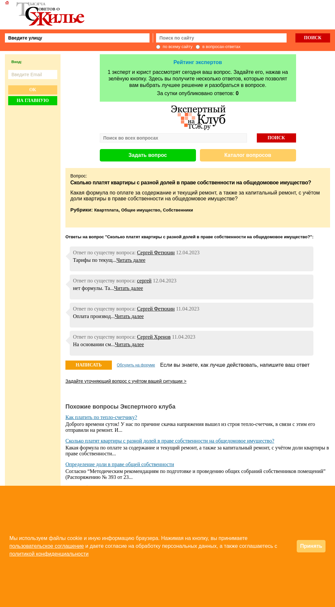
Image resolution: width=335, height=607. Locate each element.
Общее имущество (140, 210)
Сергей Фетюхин (156, 252)
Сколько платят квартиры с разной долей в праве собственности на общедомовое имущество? (169, 441)
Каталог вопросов (247, 155)
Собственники (178, 210)
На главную (33, 100)
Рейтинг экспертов (197, 62)
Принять (311, 546)
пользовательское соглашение (46, 546)
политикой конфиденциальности (49, 554)
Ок (32, 89)
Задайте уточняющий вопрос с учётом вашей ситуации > (125, 381)
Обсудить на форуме (136, 365)
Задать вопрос (148, 155)
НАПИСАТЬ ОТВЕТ (88, 366)
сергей (144, 280)
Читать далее (131, 260)
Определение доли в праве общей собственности (119, 464)
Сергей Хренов (154, 337)
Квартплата (106, 210)
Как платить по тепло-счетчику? (101, 417)
